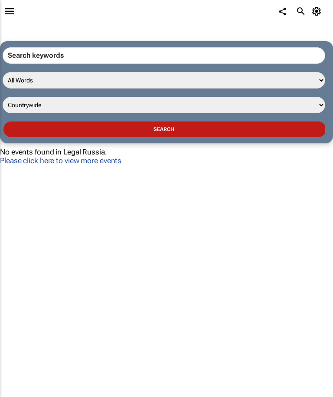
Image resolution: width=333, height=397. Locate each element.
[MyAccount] (318, 11)
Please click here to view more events (60, 160)
